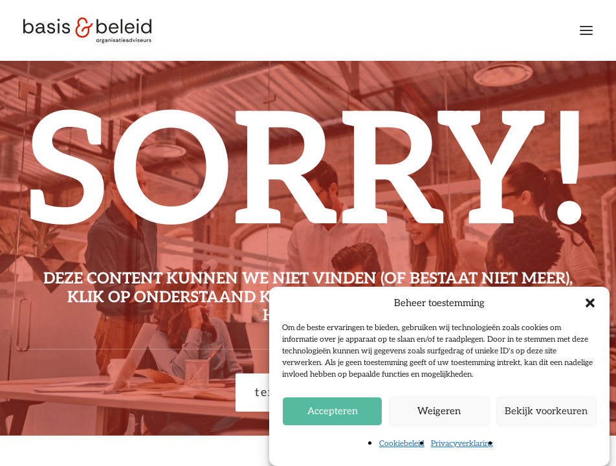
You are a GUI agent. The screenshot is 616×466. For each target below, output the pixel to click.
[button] (590, 302)
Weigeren (439, 411)
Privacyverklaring (462, 444)
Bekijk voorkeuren (546, 411)
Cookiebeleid (401, 444)
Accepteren (332, 411)
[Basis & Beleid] (87, 30)
